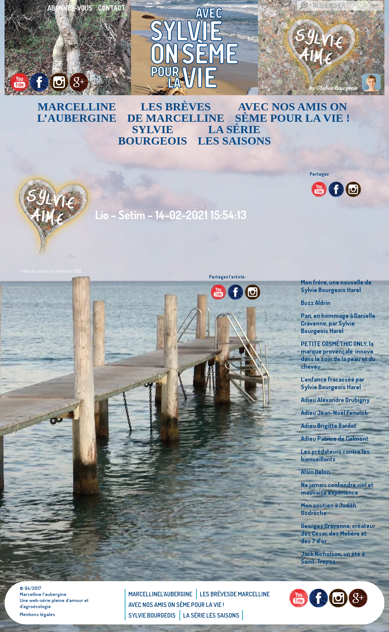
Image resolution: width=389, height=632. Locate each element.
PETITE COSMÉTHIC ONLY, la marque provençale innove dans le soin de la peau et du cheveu (338, 355)
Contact (111, 8)
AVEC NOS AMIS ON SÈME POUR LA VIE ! (292, 112)
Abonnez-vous (69, 8)
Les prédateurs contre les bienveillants (335, 455)
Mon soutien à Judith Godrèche (328, 509)
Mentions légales (37, 614)
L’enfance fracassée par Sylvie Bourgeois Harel (332, 383)
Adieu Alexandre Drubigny (335, 400)
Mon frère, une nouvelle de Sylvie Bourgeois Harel (336, 286)
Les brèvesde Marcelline (176, 112)
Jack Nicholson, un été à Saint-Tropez (333, 557)
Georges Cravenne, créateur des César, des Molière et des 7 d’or (338, 533)
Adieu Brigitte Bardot (328, 425)
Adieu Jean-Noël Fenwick (334, 413)
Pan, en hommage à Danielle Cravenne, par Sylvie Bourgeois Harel (338, 323)
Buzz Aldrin (315, 303)
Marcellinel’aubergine (77, 112)
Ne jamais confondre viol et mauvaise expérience (337, 488)
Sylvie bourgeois (152, 135)
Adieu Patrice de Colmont (334, 438)
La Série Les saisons (234, 135)
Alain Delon (315, 472)
